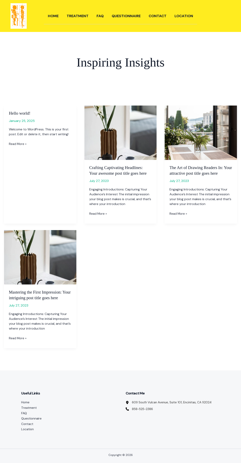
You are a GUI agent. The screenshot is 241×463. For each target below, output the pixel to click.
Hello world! (20, 113)
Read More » (18, 144)
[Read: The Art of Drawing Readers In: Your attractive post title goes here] (201, 133)
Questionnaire (126, 16)
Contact (157, 16)
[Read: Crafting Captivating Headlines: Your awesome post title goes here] (120, 133)
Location (184, 16)
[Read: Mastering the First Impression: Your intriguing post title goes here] (40, 257)
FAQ (100, 16)
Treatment (77, 16)
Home (53, 16)
